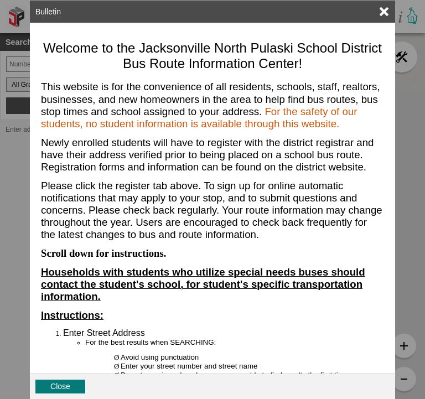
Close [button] (60, 386)
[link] (384, 12)
